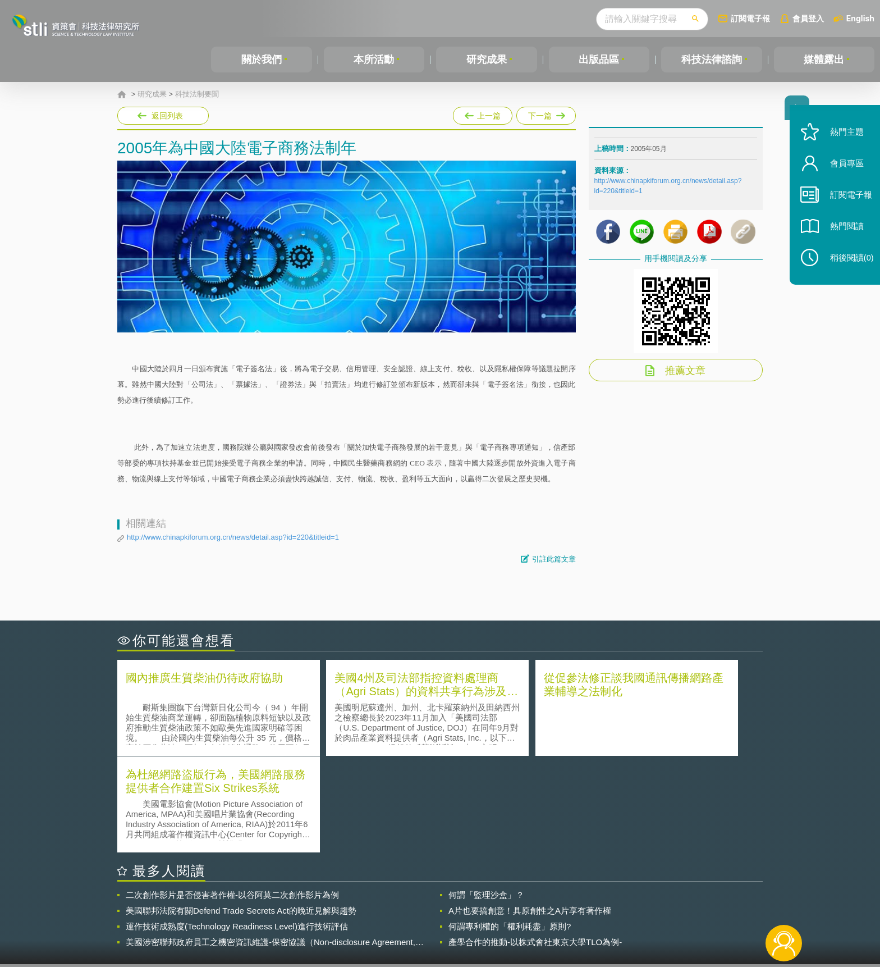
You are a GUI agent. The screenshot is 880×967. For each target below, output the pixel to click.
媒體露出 (824, 59)
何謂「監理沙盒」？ (486, 797)
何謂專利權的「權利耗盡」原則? (509, 828)
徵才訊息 (512, 905)
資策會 (600, 905)
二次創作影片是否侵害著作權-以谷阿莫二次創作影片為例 (232, 797)
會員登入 (808, 18)
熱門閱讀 (842, 236)
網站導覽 (512, 920)
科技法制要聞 (197, 94)
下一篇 (546, 113)
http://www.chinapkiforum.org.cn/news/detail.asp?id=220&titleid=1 (233, 537)
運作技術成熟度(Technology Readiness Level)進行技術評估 (237, 828)
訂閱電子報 (750, 18)
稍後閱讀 (847, 267)
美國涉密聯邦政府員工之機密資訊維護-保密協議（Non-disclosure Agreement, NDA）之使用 (270, 845)
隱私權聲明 (447, 905)
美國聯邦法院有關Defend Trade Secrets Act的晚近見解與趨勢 (241, 813)
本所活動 (374, 59)
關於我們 (261, 59)
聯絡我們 (443, 920)
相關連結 (665, 905)
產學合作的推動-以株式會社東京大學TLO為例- (535, 844)
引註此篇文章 (554, 559)
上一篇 (482, 113)
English (860, 18)
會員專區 (842, 173)
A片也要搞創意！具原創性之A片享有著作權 (529, 813)
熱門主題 (842, 142)
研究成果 (486, 59)
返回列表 (167, 115)
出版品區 (599, 59)
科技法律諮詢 (711, 59)
